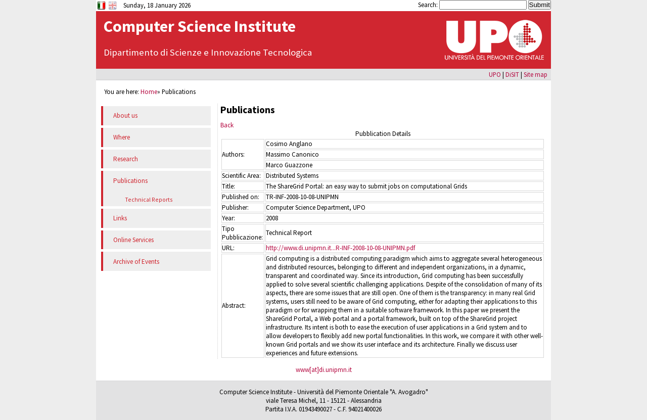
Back (227, 125)
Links (120, 218)
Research (125, 159)
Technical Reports (149, 199)
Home (149, 91)
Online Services (133, 240)
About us (125, 115)
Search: (428, 5)
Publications (130, 180)
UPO (495, 74)
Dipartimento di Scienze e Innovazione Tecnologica (208, 52)
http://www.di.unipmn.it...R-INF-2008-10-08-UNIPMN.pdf (340, 248)
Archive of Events (136, 261)
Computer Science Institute (200, 26)
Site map (535, 74)
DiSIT (512, 74)
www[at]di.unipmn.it (324, 369)
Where (121, 137)
